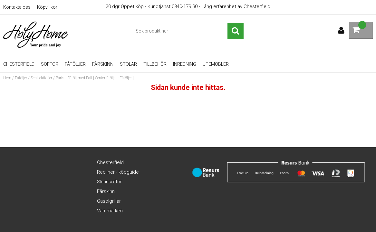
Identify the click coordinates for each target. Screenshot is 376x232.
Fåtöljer (75, 64)
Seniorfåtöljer (41, 78)
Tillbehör (155, 64)
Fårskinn (102, 64)
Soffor (49, 64)
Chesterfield (18, 64)
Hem (7, 78)
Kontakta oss (17, 7)
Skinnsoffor (109, 182)
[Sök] (187, 31)
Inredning (184, 64)
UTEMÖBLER (216, 64)
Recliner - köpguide (118, 172)
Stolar (128, 64)
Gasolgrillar (109, 201)
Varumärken (110, 211)
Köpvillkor (47, 7)
